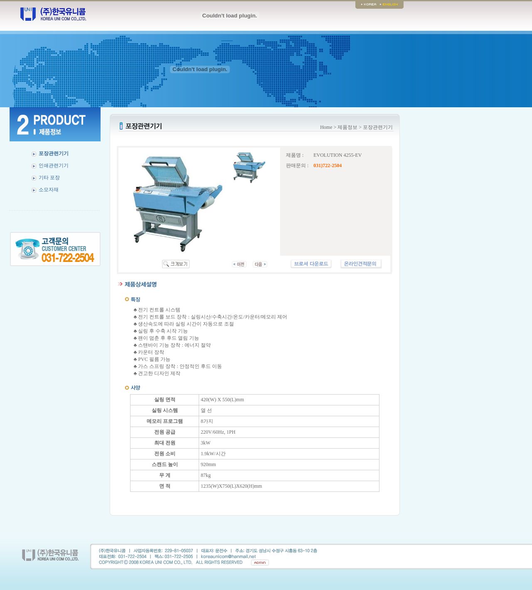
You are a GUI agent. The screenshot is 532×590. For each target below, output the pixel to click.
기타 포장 (49, 177)
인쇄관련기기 (54, 165)
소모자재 (49, 190)
